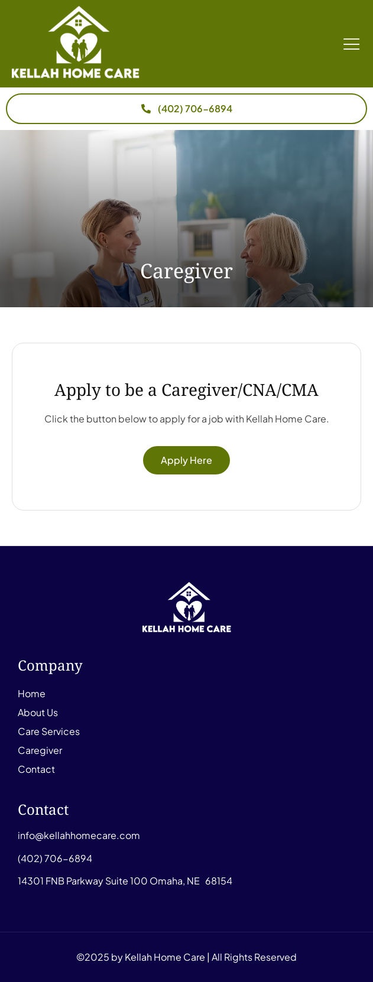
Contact (36, 769)
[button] (352, 43)
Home (32, 693)
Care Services (49, 731)
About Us (38, 712)
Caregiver (40, 750)
